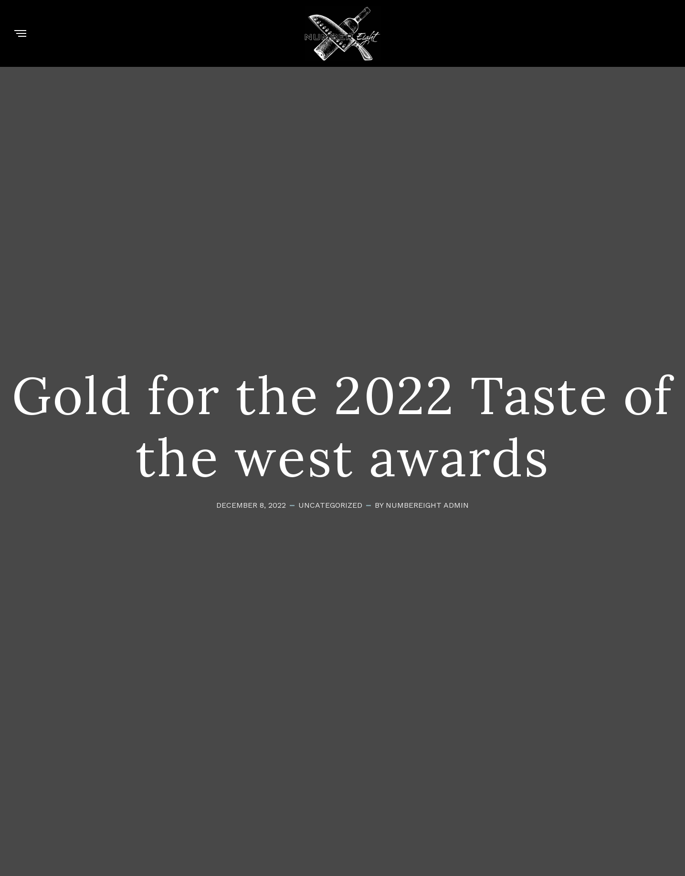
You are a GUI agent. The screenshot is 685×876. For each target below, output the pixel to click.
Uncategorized (330, 505)
